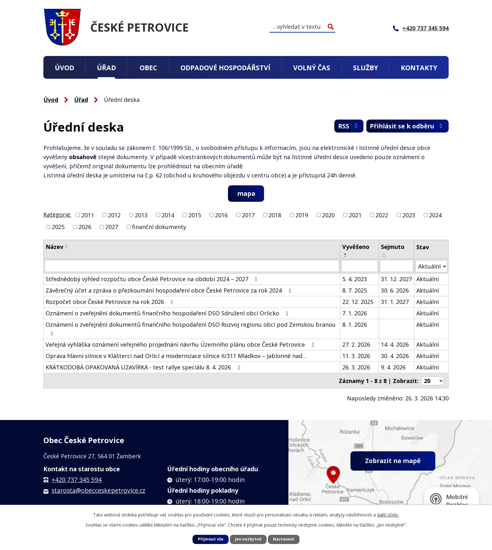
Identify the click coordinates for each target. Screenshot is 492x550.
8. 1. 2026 (354, 324)
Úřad (106, 67)
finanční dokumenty (159, 227)
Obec (148, 67)
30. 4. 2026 (395, 356)
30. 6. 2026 (395, 290)
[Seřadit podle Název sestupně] (66, 248)
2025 (58, 227)
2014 (167, 215)
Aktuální (427, 279)
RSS (344, 126)
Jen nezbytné (248, 539)
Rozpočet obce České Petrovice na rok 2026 (111, 302)
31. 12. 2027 (396, 279)
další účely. (388, 515)
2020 (328, 215)
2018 (274, 215)
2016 (221, 215)
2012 (114, 215)
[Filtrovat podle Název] (192, 266)
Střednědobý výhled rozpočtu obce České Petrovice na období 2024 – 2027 (153, 279)
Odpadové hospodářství (225, 67)
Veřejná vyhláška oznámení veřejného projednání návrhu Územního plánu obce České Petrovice (181, 344)
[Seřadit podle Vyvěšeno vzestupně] (345, 254)
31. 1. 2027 (395, 302)
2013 (141, 215)
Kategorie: (57, 214)
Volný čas (311, 67)
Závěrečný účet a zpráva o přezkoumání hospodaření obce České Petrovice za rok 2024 (169, 290)
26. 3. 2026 (356, 367)
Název (54, 247)
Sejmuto (393, 247)
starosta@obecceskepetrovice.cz (98, 490)
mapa (246, 193)
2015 (194, 215)
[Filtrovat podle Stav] (431, 266)
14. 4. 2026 (395, 344)
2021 (355, 215)
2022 (381, 215)
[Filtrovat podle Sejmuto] (396, 266)
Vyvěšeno (355, 247)
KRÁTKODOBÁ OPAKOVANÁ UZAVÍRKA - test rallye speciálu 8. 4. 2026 (144, 367)
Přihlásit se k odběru (405, 126)
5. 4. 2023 (354, 279)
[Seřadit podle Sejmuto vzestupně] (384, 254)
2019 (301, 215)
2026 (85, 227)
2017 (248, 215)
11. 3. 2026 (356, 356)
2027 (111, 227)
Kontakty (419, 67)
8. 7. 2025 (354, 290)
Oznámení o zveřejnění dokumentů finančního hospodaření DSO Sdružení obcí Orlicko (168, 313)
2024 (435, 215)
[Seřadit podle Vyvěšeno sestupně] (345, 257)
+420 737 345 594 (77, 479)
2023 (408, 215)
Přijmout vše (211, 539)
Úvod (64, 67)
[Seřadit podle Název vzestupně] (66, 245)
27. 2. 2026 (356, 344)
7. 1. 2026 (354, 313)
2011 (87, 215)
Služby (365, 67)
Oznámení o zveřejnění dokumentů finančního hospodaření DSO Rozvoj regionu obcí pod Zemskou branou (191, 328)
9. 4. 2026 (393, 367)
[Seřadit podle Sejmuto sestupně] (384, 257)
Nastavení (283, 539)
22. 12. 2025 (357, 302)
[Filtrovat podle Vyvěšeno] (359, 266)
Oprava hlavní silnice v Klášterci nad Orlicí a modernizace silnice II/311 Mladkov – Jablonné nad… (176, 356)
